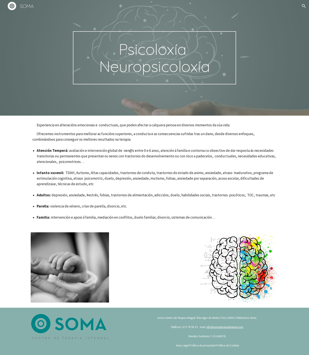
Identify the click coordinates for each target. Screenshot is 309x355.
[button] (304, 6)
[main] (154, 57)
